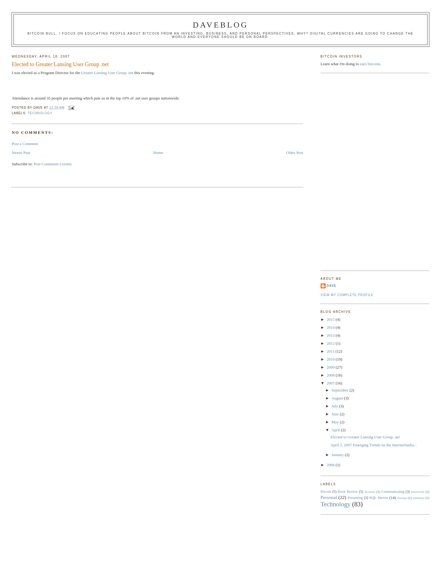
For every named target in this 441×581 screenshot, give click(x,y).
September (340, 390)
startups (402, 498)
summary (419, 498)
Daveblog (220, 25)
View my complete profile (347, 295)
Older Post (294, 152)
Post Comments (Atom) (53, 164)
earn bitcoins (370, 64)
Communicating (392, 492)
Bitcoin (326, 492)
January (338, 454)
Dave (331, 285)
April (336, 430)
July (335, 406)
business (369, 491)
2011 (331, 351)
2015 (331, 319)
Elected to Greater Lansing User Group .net (60, 64)
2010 (331, 359)
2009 (331, 367)
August (337, 398)
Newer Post (21, 152)
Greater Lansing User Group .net (107, 72)
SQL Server (378, 497)
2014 (331, 327)
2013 (331, 335)
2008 (331, 375)
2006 (331, 465)
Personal (329, 497)
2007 (331, 383)
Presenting (355, 498)
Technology (40, 113)
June (335, 414)
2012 (331, 343)
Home (158, 152)
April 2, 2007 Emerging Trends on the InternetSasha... (373, 445)
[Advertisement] (345, 171)
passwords (417, 491)
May (335, 422)
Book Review (348, 492)
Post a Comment (25, 143)
